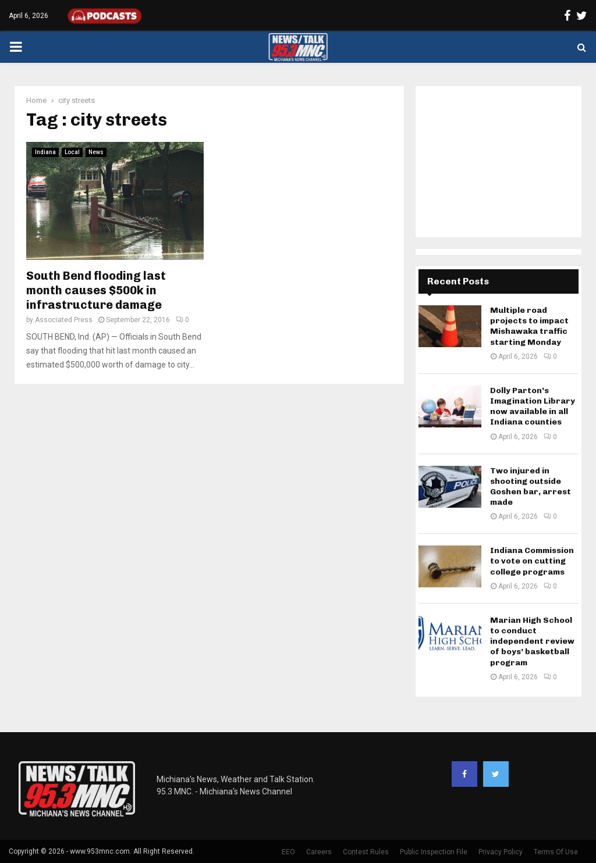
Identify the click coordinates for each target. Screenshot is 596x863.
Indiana (45, 152)
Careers (319, 852)
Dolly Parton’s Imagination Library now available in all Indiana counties (532, 406)
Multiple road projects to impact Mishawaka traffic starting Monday (529, 326)
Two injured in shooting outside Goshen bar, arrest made (530, 487)
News (96, 152)
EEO (288, 852)
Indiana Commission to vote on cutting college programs (532, 560)
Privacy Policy (500, 852)
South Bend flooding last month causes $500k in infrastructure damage (96, 290)
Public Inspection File (433, 852)
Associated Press (64, 320)
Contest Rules (366, 852)
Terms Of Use (556, 852)
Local (72, 152)
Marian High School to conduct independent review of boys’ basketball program (532, 641)
